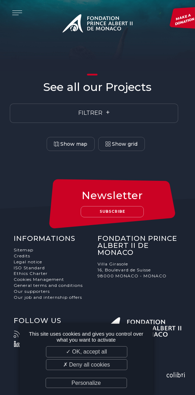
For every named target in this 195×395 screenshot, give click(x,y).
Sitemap (23, 249)
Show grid (121, 144)
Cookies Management (39, 279)
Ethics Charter (31, 273)
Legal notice (28, 261)
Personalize (86, 383)
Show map (70, 144)
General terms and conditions (48, 285)
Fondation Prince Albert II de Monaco (97, 24)
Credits (22, 255)
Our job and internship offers (48, 297)
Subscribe (112, 211)
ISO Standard (29, 267)
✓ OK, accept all (86, 352)
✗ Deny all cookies (86, 365)
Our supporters (32, 291)
